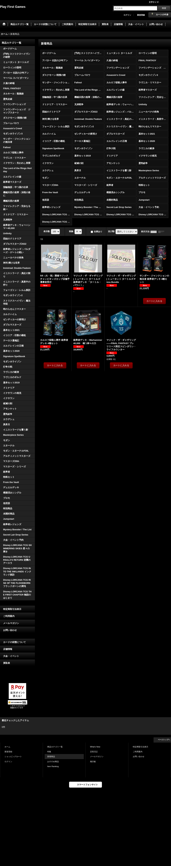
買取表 (6, 663)
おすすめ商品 (53, 761)
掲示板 (93, 761)
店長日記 (94, 752)
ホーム (7, 747)
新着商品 (51, 756)
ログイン (127, 15)
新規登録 (141, 15)
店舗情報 (7, 649)
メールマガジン (11, 623)
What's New (95, 747)
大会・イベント (11, 656)
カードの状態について (14, 642)
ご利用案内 (8, 616)
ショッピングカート (13, 756)
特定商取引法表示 (12, 609)
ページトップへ (164, 740)
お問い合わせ (10, 630)
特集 (49, 752)
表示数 (46, 231)
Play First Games (12, 7)
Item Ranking (53, 766)
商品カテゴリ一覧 (55, 747)
